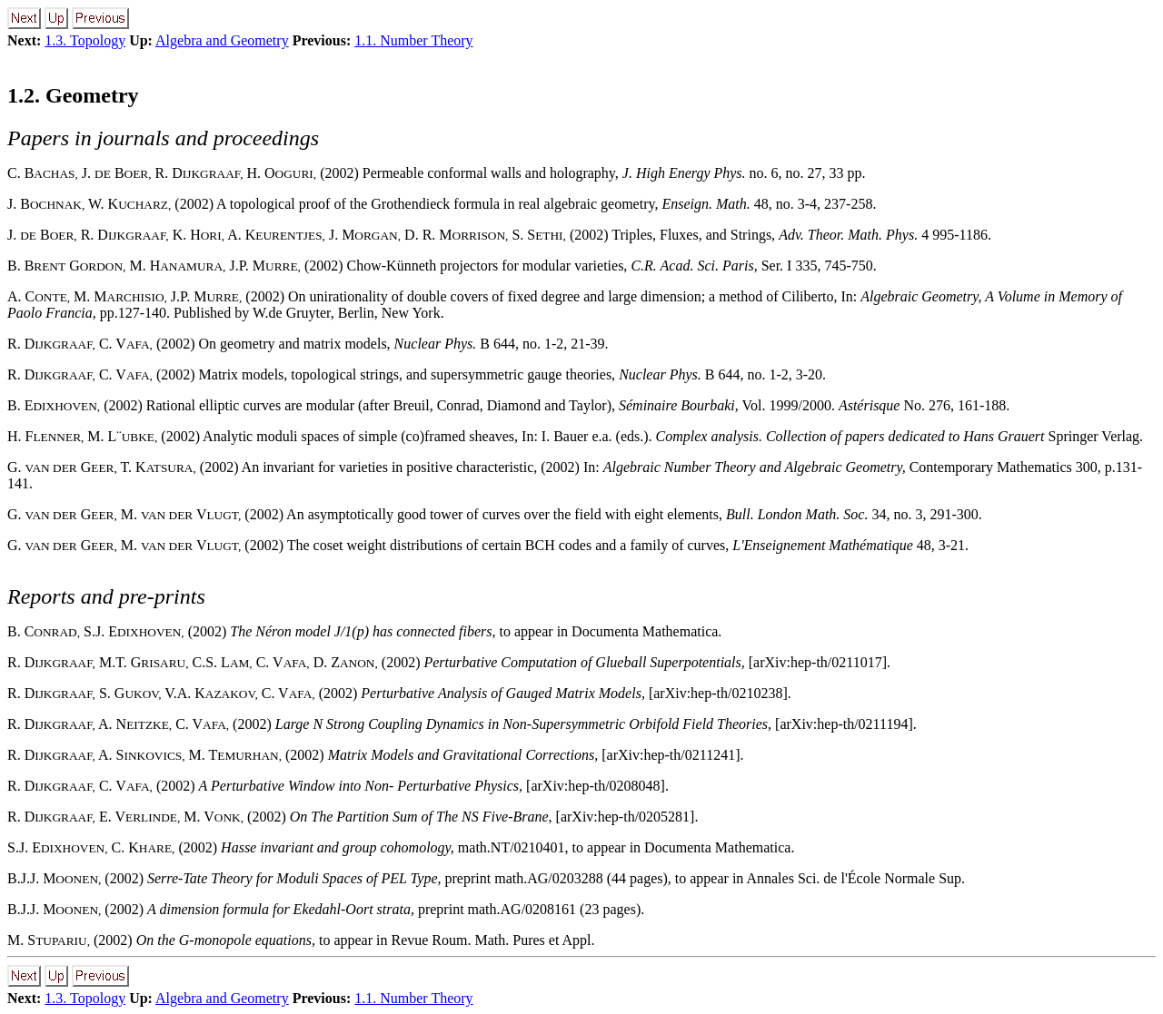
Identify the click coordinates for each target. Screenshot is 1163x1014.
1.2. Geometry (73, 95)
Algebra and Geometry (222, 40)
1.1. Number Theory (413, 40)
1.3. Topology (85, 40)
